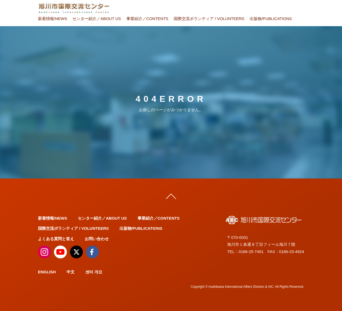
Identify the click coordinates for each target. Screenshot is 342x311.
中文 (71, 272)
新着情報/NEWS (52, 18)
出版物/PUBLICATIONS (271, 18)
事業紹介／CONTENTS (147, 18)
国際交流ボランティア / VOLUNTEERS (209, 18)
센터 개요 (93, 272)
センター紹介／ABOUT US (96, 18)
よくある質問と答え (56, 238)
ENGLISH (47, 272)
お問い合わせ (97, 238)
